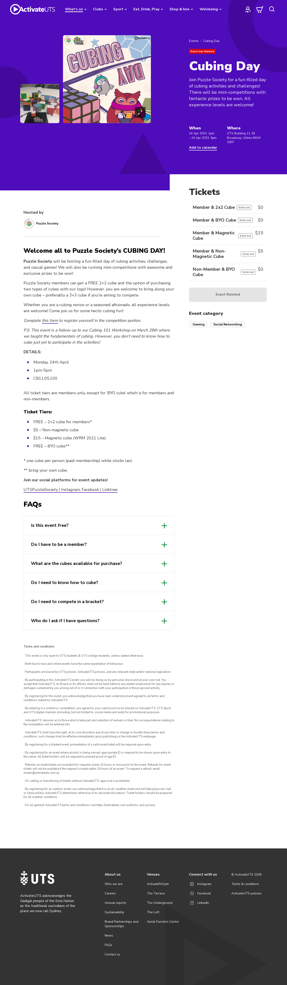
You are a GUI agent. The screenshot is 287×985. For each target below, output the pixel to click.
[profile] (248, 9)
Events (194, 41)
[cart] (260, 9)
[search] (272, 9)
